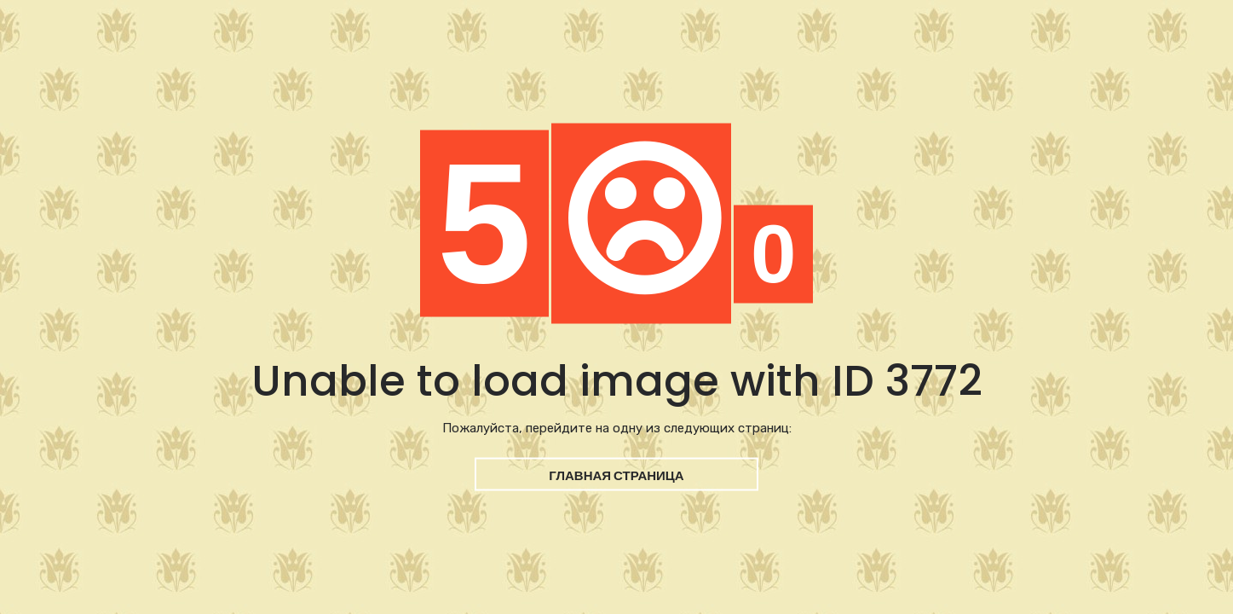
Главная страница (616, 475)
